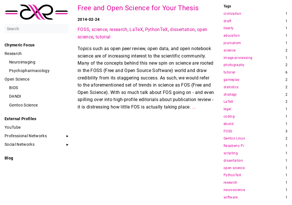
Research (13, 53)
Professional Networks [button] (26, 136)
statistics (231, 87)
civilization (232, 14)
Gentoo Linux (234, 138)
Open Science (17, 79)
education (232, 36)
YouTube (13, 127)
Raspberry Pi (234, 146)
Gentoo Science (23, 105)
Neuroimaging (22, 62)
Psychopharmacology (29, 70)
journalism (232, 43)
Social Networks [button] (20, 144)
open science (234, 168)
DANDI (15, 96)
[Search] (36, 28)
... (194, 107)
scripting (231, 153)
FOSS (83, 29)
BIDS (13, 87)
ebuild (229, 124)
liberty (229, 28)
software (231, 197)
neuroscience (234, 190)
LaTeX (136, 29)
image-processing (238, 58)
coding (229, 116)
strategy (230, 95)
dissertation (182, 29)
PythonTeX (156, 29)
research (118, 29)
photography (234, 65)
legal (228, 109)
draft (228, 21)
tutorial (103, 37)
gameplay (232, 80)
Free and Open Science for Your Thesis (138, 8)
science (99, 29)
